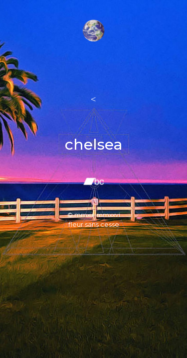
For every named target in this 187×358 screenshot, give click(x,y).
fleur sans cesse (93, 224)
